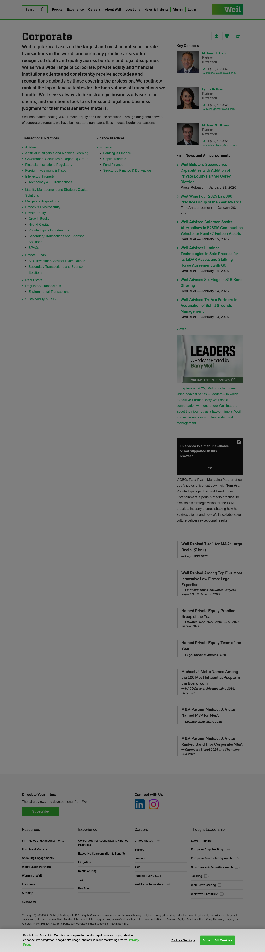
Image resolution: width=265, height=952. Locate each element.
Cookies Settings (183, 940)
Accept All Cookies (217, 940)
